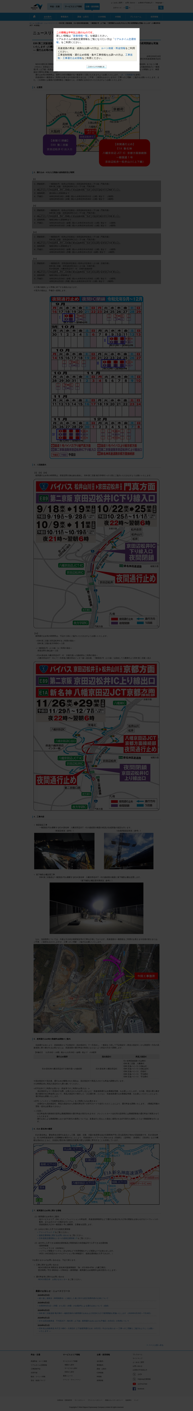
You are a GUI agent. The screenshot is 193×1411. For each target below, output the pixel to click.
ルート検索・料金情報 (113, 48)
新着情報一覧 (80, 35)
